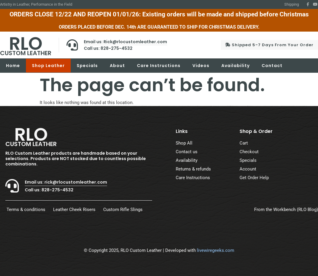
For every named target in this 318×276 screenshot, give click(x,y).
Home (13, 66)
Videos (200, 66)
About (117, 66)
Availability (235, 66)
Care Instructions (158, 66)
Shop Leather (48, 66)
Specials (87, 66)
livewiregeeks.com (215, 250)
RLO (25, 44)
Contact (272, 66)
